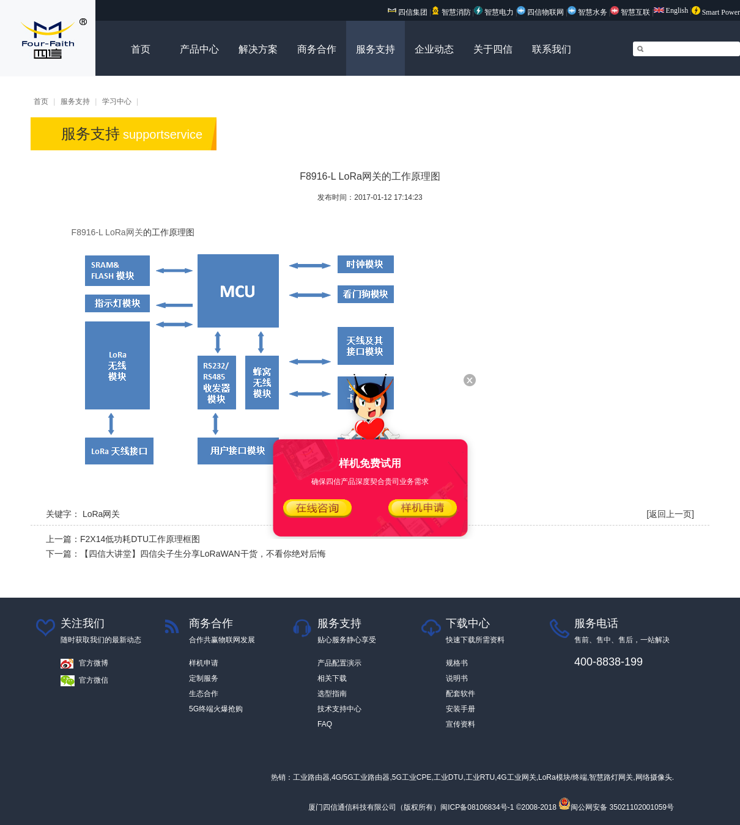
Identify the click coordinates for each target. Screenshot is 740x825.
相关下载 (332, 678)
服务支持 (375, 49)
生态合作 (203, 693)
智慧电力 (494, 12)
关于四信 (492, 49)
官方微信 (93, 680)
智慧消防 (451, 12)
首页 (140, 49)
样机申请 (203, 663)
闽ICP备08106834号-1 (477, 807)
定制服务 (203, 678)
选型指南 (332, 693)
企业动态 (434, 49)
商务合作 (316, 49)
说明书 (457, 678)
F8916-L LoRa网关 (107, 232)
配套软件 (460, 693)
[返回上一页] (670, 514)
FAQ (324, 724)
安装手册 (460, 709)
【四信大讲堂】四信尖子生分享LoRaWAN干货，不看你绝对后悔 (203, 554)
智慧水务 (588, 12)
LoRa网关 (101, 514)
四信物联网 (540, 12)
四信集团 (407, 12)
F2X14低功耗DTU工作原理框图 (140, 539)
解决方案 (258, 49)
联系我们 (551, 49)
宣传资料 (460, 724)
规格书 (457, 663)
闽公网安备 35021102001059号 (616, 807)
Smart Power (716, 12)
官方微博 (93, 663)
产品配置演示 (339, 663)
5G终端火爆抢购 (216, 709)
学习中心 (116, 101)
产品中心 (199, 49)
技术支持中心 (339, 709)
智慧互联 (631, 12)
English (671, 10)
